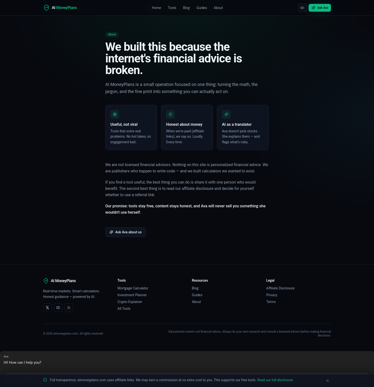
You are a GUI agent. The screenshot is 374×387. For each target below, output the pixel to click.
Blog (186, 8)
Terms (271, 302)
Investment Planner (132, 295)
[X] (47, 307)
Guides (201, 8)
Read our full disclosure (275, 380)
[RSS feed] (68, 307)
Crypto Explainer (129, 302)
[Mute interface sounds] (302, 7)
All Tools (123, 309)
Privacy (271, 295)
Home (156, 8)
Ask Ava (320, 8)
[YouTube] (58, 307)
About (218, 8)
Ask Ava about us (125, 232)
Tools (172, 8)
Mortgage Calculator (132, 288)
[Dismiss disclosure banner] (327, 380)
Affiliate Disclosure (280, 288)
